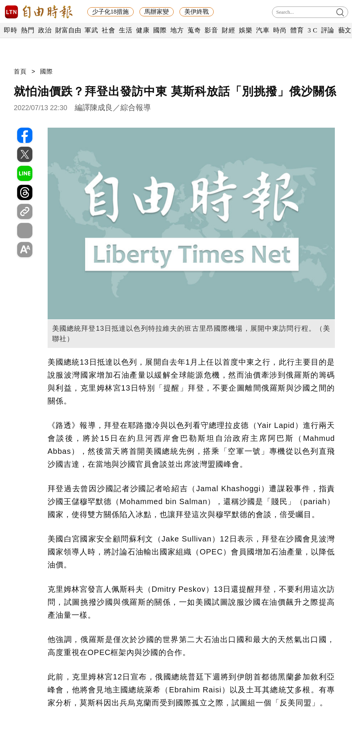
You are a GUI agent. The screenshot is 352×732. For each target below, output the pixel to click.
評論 (327, 30)
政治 (44, 30)
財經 (228, 30)
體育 (297, 30)
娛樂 (245, 30)
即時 (10, 30)
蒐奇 (194, 30)
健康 (142, 30)
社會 (108, 30)
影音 (211, 30)
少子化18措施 (110, 11)
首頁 (20, 71)
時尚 (279, 30)
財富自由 (68, 30)
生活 (125, 30)
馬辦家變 (156, 11)
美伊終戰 (196, 11)
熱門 (27, 30)
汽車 (262, 30)
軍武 (91, 30)
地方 (177, 30)
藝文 (345, 30)
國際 (159, 30)
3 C (312, 30)
